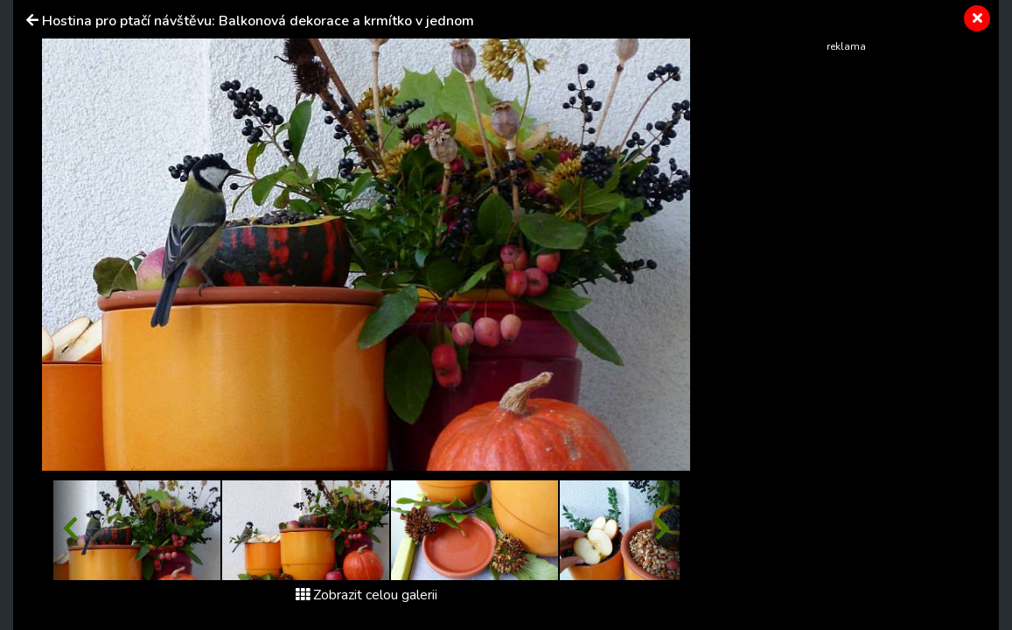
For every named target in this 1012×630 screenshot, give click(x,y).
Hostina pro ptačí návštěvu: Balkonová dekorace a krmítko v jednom (258, 21)
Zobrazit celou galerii (366, 595)
